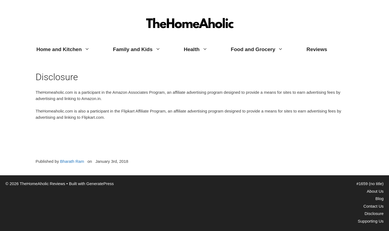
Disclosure (374, 213)
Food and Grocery (263, 49)
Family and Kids (142, 49)
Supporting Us (371, 221)
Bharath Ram (72, 161)
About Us (375, 191)
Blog (379, 198)
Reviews (316, 49)
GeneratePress (100, 183)
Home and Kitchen (68, 49)
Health (201, 49)
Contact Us (373, 206)
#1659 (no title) (370, 183)
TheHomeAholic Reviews (190, 9)
